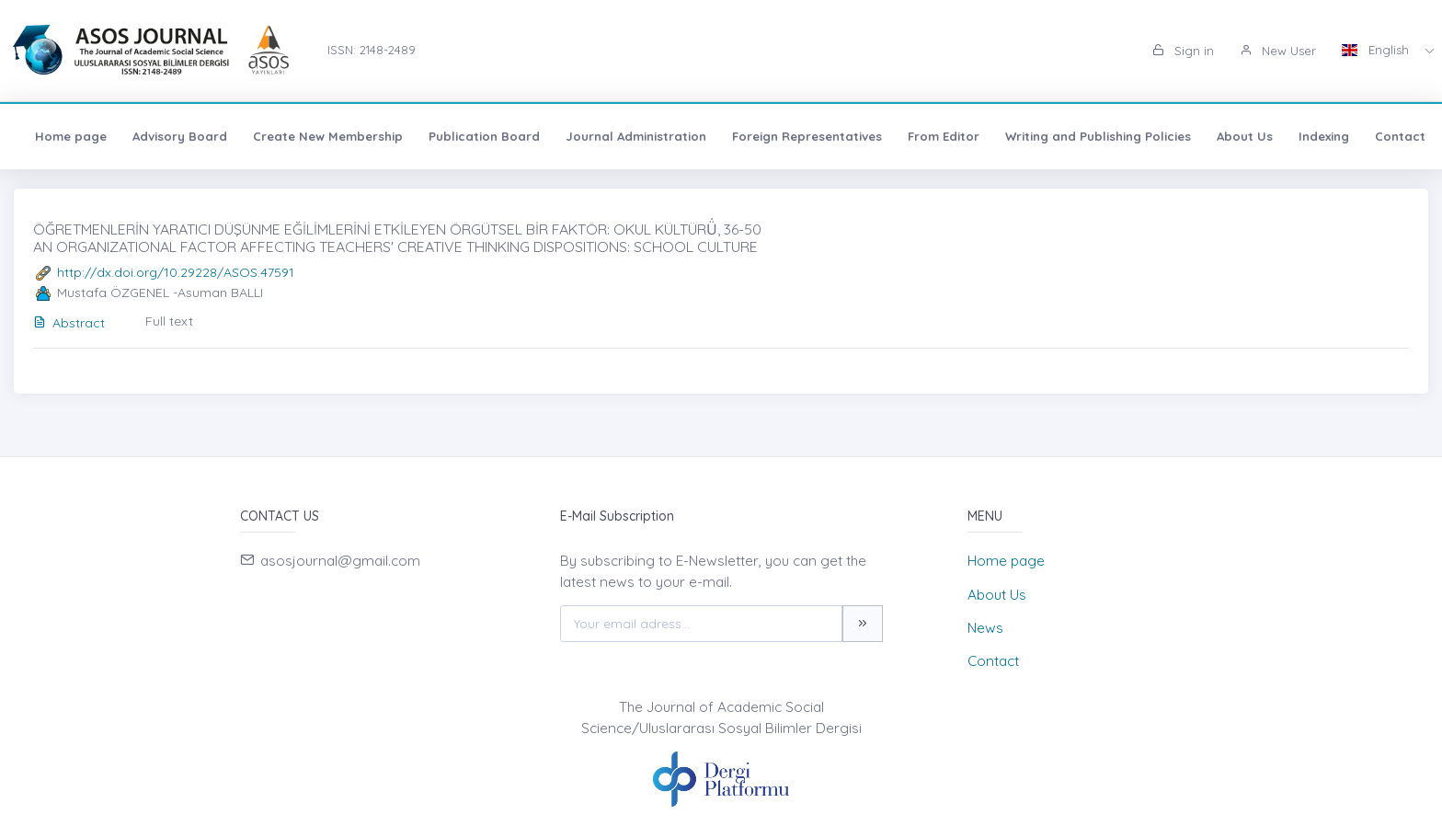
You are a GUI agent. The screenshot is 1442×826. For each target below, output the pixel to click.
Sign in (1183, 50)
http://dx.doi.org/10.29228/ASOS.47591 (175, 272)
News (985, 628)
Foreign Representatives (807, 136)
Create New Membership (328, 136)
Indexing (1324, 136)
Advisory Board (179, 136)
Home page (71, 136)
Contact (1400, 136)
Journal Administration (636, 136)
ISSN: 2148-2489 (371, 49)
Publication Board (484, 136)
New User (1278, 50)
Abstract (69, 323)
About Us (1245, 136)
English (1377, 49)
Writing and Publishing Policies (1098, 136)
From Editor (943, 136)
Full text (169, 321)
